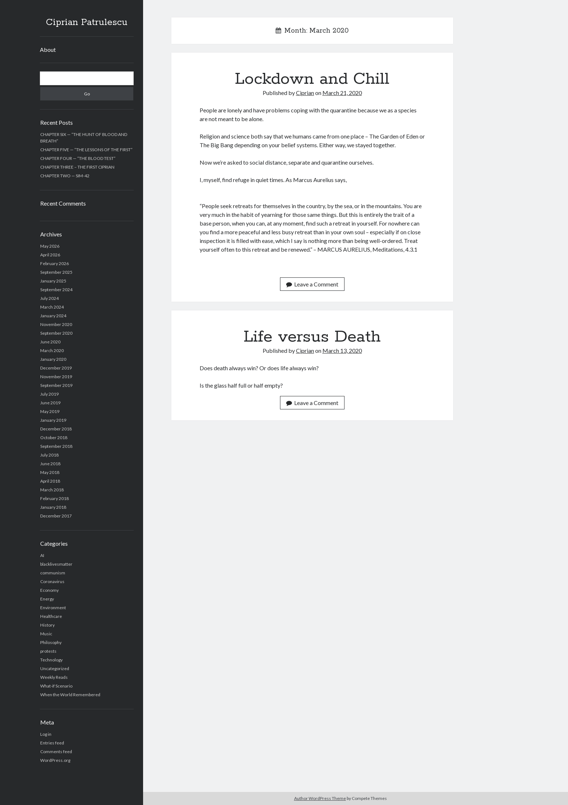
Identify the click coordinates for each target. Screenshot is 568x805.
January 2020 (53, 359)
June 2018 (50, 463)
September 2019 (56, 385)
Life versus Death (312, 336)
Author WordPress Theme (320, 798)
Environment (53, 607)
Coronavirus (52, 581)
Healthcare (51, 616)
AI (42, 555)
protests (48, 651)
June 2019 (50, 402)
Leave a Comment (312, 284)
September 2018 (56, 446)
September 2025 (56, 272)
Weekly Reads (54, 677)
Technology (51, 659)
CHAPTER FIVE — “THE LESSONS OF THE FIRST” (86, 149)
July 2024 (49, 298)
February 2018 (54, 498)
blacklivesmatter (56, 564)
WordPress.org (55, 760)
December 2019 (56, 368)
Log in (45, 734)
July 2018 (49, 455)
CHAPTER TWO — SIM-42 (64, 175)
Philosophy (51, 642)
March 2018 (52, 489)
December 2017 (56, 516)
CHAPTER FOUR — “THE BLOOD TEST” (78, 158)
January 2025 (53, 281)
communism (52, 572)
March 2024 (52, 307)
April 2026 (50, 254)
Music (46, 633)
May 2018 (49, 472)
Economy (49, 590)
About (48, 49)
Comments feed (56, 751)
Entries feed (52, 743)
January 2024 (53, 315)
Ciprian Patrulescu (87, 22)
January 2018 (53, 507)
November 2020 (56, 324)
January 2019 (53, 420)
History (47, 625)
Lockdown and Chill (312, 79)
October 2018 (53, 437)
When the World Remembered (70, 694)
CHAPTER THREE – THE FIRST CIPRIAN (77, 167)
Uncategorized (54, 668)
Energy (47, 599)
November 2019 (56, 376)
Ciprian (305, 92)
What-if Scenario (56, 686)
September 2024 (56, 289)
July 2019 (49, 394)
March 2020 (52, 350)
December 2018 (56, 429)
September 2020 (56, 333)
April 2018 (50, 481)
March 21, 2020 (342, 92)
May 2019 (49, 411)
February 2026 (54, 263)
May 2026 (49, 246)
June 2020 (50, 341)
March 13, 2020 (342, 350)
